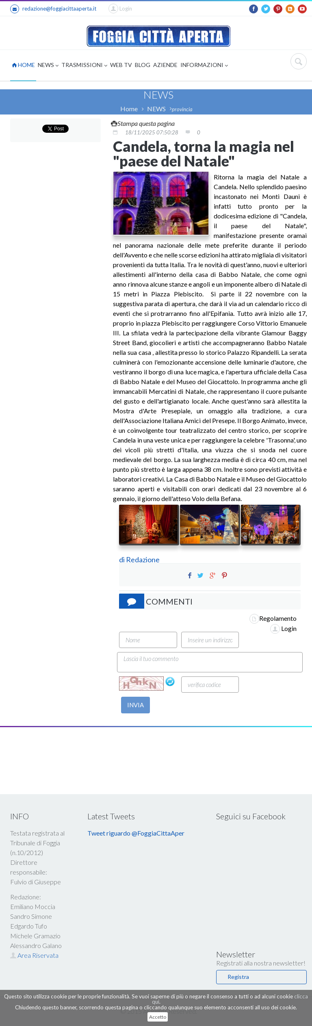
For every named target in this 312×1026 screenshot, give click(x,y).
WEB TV (121, 64)
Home (129, 108)
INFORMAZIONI (204, 65)
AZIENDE (165, 64)
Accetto (157, 1017)
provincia (182, 109)
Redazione (143, 559)
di (122, 559)
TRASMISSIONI (84, 65)
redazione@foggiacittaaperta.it (53, 8)
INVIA (135, 704)
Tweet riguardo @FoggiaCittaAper (135, 833)
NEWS (48, 65)
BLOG (142, 64)
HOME (23, 64)
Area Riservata (34, 955)
